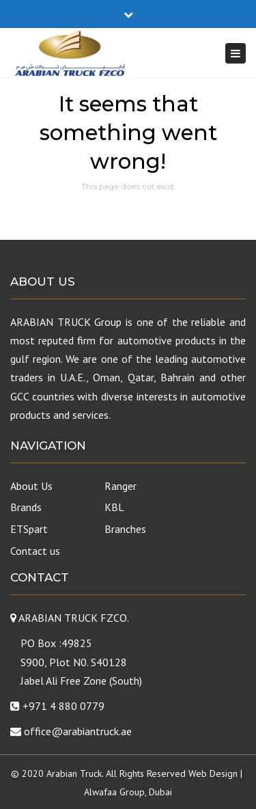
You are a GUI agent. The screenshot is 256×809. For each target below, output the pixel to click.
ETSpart (29, 529)
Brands (26, 507)
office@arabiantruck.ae (78, 731)
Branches (125, 529)
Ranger (120, 486)
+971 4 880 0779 (63, 706)
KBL (114, 507)
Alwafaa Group (114, 792)
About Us (31, 486)
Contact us (35, 551)
